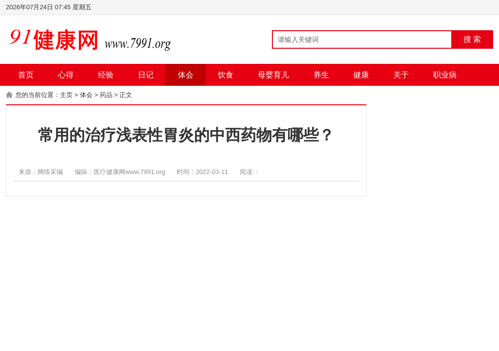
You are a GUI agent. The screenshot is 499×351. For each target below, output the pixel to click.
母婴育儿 (273, 75)
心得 (66, 75)
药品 (106, 94)
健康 (361, 75)
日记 (146, 75)
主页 (66, 94)
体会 (185, 75)
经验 (106, 75)
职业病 (445, 75)
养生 (321, 75)
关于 (401, 75)
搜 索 (472, 39)
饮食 (225, 75)
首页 (26, 75)
